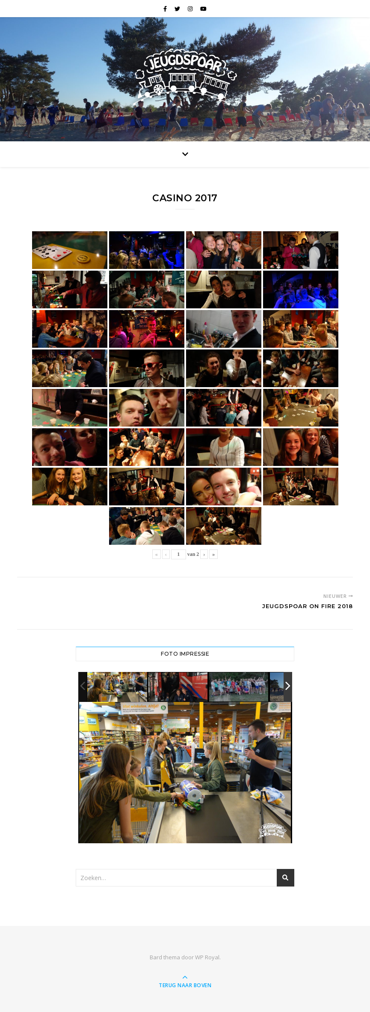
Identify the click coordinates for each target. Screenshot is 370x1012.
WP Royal (207, 957)
